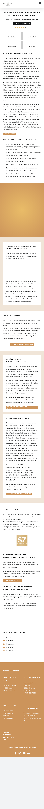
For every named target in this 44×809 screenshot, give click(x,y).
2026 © (10, 747)
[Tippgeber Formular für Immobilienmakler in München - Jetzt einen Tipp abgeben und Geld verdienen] (13, 580)
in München (12, 37)
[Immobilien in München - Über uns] (9, 134)
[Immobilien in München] (22, 23)
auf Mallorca (12, 46)
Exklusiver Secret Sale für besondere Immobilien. (22, 164)
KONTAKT (6, 732)
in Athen (32, 46)
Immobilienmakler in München (16, 174)
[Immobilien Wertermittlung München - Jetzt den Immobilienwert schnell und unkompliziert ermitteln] (22, 407)
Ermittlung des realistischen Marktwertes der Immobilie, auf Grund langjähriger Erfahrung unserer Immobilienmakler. (23, 146)
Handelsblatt (10, 651)
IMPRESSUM (7, 735)
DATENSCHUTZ (8, 737)
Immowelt (9, 640)
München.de (10, 644)
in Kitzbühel (32, 37)
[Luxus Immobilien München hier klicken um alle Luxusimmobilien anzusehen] (18, 493)
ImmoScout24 (10, 647)
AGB (4, 740)
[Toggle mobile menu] (40, 3)
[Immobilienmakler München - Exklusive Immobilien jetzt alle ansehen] (22, 344)
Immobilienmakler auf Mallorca (24, 176)
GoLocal (8, 637)
